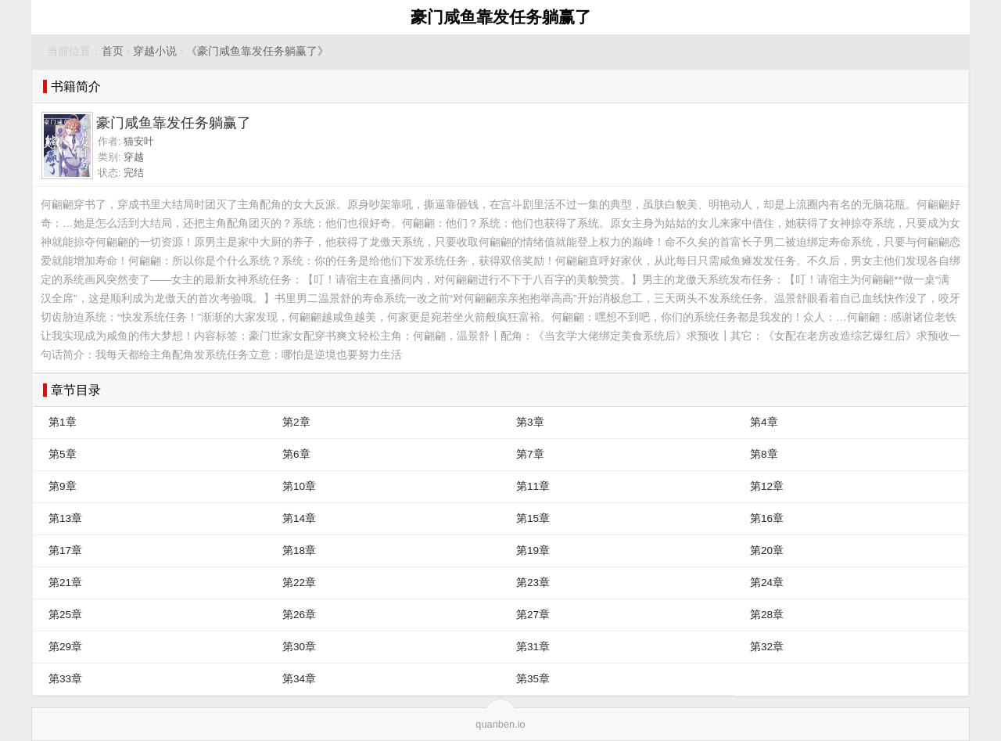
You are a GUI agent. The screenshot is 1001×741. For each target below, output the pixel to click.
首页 (113, 51)
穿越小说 (155, 51)
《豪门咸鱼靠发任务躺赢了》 (257, 51)
